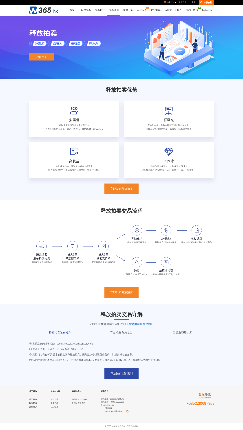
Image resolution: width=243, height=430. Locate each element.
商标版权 (192, 9)
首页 (72, 10)
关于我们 (33, 399)
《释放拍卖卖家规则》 (140, 324)
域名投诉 (54, 407)
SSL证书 (207, 10)
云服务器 (142, 9)
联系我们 (33, 403)
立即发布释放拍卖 (121, 188)
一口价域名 (85, 10)
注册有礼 (206, 2)
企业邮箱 (156, 10)
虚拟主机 (128, 10)
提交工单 (182, 2)
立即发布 (42, 57)
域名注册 (114, 10)
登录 (194, 2)
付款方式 (54, 399)
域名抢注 (100, 10)
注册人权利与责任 (79, 399)
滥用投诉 (33, 407)
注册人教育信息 (78, 403)
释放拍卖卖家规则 (121, 373)
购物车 (170, 2)
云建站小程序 (173, 10)
